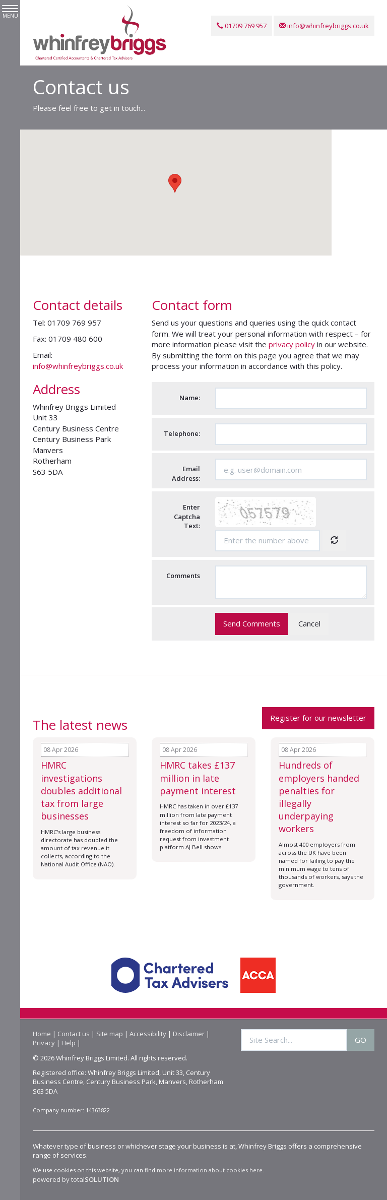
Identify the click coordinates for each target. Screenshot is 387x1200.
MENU (10, 12)
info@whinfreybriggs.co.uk (324, 25)
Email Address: (186, 474)
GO (360, 1040)
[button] (174, 183)
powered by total (76, 1179)
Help (68, 1043)
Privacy (44, 1043)
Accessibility (148, 1033)
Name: (189, 398)
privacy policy (292, 345)
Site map (109, 1033)
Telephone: (182, 433)
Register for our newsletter (318, 718)
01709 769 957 (242, 25)
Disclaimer (189, 1033)
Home (42, 1033)
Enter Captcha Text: (187, 517)
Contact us (73, 1033)
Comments (183, 575)
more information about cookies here (210, 1170)
